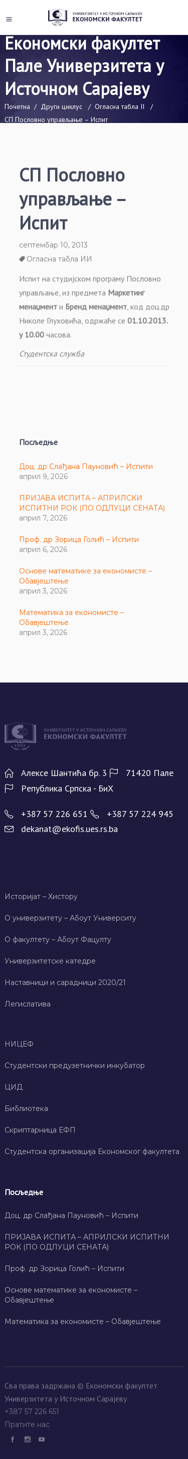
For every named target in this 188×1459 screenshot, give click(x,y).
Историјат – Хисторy (41, 896)
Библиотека (26, 1108)
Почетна (17, 106)
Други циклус (61, 106)
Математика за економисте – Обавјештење (83, 1321)
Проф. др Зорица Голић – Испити (79, 539)
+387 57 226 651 (33, 1411)
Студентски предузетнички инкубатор (75, 1065)
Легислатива (28, 1004)
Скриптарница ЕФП (40, 1130)
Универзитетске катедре (50, 961)
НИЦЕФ (19, 1044)
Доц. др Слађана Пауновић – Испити (86, 466)
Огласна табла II (119, 106)
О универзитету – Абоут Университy (70, 918)
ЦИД (14, 1087)
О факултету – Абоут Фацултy (58, 939)
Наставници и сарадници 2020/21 (65, 982)
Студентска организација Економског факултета (92, 1151)
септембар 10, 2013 (53, 245)
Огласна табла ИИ (59, 259)
